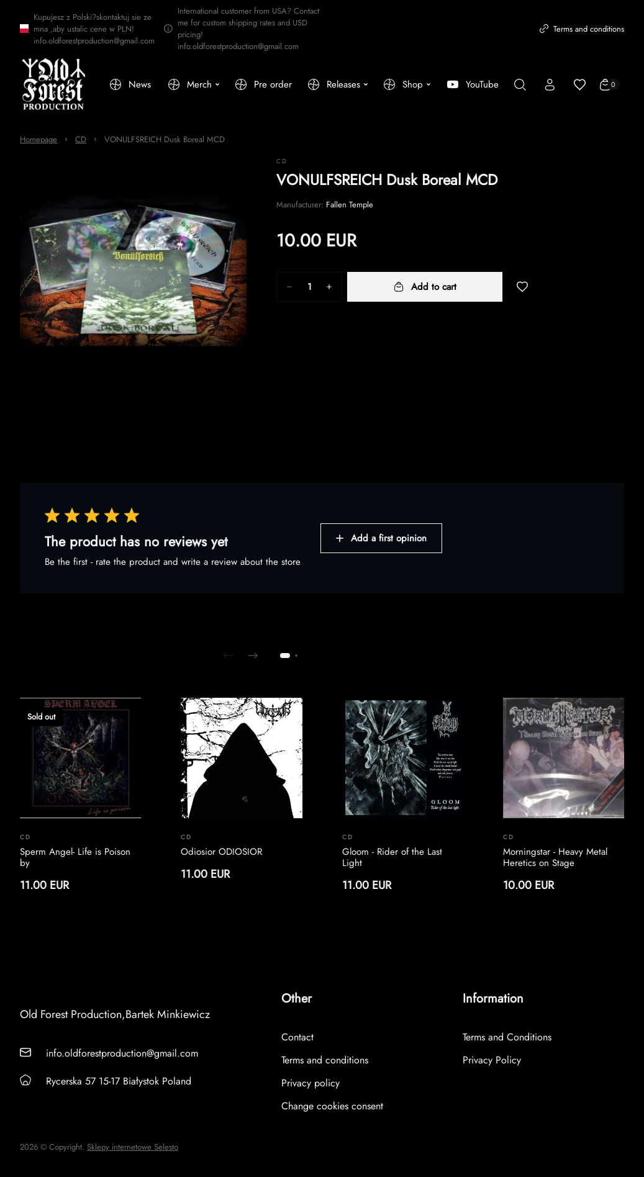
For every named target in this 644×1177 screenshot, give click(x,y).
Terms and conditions (582, 29)
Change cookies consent (332, 1106)
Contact (297, 1037)
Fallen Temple (349, 204)
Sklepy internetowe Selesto (132, 1147)
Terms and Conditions (507, 1037)
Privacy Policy (492, 1060)
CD (80, 139)
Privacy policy (310, 1083)
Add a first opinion (381, 538)
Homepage (38, 139)
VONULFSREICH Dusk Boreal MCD (164, 139)
